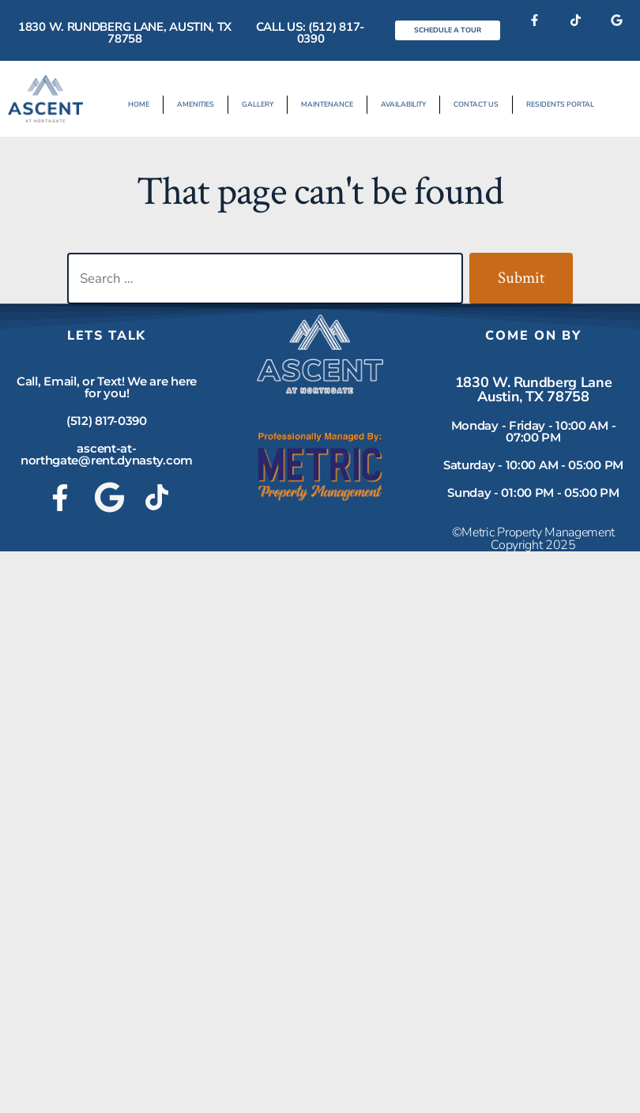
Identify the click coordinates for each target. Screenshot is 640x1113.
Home (138, 104)
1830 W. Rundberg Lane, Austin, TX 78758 (125, 33)
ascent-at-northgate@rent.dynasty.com (107, 454)
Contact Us (476, 104)
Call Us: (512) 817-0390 (310, 33)
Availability (403, 104)
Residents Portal (560, 104)
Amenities (195, 104)
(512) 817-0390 (106, 420)
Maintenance (327, 104)
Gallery (257, 104)
